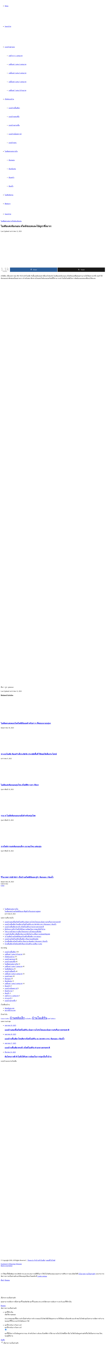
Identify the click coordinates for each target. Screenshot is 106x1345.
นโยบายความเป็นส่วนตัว (86, 1274)
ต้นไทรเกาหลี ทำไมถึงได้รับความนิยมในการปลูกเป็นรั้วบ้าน (25, 929)
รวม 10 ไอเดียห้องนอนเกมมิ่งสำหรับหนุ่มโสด (18, 816)
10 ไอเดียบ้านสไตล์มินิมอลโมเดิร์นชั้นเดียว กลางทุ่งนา (23, 936)
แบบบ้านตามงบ (10, 47)
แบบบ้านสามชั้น (14, 125)
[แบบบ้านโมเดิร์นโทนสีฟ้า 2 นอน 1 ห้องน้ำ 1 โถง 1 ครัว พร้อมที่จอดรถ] (20, 1214)
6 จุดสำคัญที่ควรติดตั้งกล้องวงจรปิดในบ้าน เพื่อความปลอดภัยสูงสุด (27, 934)
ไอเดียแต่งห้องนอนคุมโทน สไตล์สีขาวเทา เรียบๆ (20, 785)
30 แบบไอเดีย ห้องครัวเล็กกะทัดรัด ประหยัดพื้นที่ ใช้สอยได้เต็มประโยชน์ (29, 754)
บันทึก (3, 1340)
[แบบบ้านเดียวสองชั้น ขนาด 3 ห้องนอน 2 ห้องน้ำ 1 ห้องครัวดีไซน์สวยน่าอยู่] (20, 1171)
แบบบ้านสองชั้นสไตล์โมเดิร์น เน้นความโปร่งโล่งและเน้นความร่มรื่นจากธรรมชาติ (32, 922)
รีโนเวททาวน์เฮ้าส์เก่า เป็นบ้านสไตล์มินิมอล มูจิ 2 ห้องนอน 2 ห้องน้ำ (27, 877)
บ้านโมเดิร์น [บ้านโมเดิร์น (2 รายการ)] (39, 1017)
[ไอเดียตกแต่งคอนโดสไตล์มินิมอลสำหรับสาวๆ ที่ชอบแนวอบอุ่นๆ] (20, 719)
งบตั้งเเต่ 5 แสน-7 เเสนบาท (17, 82)
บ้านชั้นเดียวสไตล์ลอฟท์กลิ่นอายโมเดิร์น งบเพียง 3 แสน (23, 944)
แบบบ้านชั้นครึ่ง (10, 971)
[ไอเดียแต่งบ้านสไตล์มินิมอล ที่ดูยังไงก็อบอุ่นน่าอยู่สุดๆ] (30, 909)
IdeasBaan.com (9, 1008)
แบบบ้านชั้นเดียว (14, 108)
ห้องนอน (12, 160)
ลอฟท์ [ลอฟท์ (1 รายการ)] (49, 1018)
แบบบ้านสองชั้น (14, 116)
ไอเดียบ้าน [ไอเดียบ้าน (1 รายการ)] (53, 1018)
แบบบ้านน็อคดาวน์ (15, 134)
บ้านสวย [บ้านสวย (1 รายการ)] (3, 1018)
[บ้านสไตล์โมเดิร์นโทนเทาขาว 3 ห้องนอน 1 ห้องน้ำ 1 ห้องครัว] (20, 1127)
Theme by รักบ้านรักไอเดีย (36, 1260)
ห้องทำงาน (8, 991)
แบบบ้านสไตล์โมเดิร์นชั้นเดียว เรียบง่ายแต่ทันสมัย (21, 939)
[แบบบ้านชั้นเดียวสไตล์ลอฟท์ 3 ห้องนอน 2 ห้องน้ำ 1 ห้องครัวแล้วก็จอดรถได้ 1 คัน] (20, 1083)
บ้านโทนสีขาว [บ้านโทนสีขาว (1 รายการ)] (28, 1018)
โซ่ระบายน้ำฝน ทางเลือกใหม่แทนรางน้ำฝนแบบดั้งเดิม (23, 931)
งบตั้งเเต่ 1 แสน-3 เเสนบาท (17, 64)
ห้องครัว (11, 177)
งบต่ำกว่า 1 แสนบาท (16, 56)
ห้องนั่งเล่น (12, 169)
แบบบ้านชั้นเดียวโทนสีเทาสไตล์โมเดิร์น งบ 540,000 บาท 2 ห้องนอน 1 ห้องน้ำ (30, 924)
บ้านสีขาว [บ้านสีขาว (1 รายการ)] (7, 1018)
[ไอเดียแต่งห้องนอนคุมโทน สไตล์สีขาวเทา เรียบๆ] (20, 781)
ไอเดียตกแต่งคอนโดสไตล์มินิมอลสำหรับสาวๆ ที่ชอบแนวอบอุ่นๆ (26, 723)
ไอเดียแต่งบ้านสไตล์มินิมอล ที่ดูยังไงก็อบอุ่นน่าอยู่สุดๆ (23, 911)
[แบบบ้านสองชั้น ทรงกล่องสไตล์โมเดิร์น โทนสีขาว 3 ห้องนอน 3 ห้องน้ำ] (20, 1236)
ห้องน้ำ (11, 186)
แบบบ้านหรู (12, 142)
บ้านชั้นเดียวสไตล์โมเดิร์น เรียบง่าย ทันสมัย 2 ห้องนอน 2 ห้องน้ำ (26, 941)
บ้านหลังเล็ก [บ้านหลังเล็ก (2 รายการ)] (17, 1017)
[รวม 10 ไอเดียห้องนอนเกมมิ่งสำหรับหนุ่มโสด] (20, 811)
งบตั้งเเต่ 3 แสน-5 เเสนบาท (17, 73)
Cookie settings (42, 1276)
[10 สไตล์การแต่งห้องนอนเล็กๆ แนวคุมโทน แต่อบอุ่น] (20, 842)
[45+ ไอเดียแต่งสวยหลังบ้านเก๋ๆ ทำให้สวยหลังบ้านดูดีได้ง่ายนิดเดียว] (20, 1149)
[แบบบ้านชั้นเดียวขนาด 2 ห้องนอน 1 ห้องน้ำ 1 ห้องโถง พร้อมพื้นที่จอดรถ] (20, 1258)
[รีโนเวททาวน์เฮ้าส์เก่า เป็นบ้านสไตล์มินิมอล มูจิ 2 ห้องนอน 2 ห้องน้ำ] (20, 873)
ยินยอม (7, 1280)
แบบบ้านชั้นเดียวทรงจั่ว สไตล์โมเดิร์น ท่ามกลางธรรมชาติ (24, 927)
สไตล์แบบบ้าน (9, 99)
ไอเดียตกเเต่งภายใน (11, 151)
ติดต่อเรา (8, 203)
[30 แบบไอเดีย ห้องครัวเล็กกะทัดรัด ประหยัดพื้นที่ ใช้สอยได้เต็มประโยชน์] (20, 750)
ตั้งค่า (3, 1280)
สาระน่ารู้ (8, 998)
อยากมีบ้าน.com (10, 1010)
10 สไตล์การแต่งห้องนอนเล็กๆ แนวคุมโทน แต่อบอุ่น (21, 846)
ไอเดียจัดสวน (9, 195)
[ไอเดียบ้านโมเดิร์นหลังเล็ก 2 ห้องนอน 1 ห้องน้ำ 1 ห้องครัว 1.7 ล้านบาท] (20, 1105)
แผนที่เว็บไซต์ (50, 1260)
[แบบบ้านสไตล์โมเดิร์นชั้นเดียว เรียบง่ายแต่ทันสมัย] (20, 1192)
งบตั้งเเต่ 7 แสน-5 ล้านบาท (17, 90)
